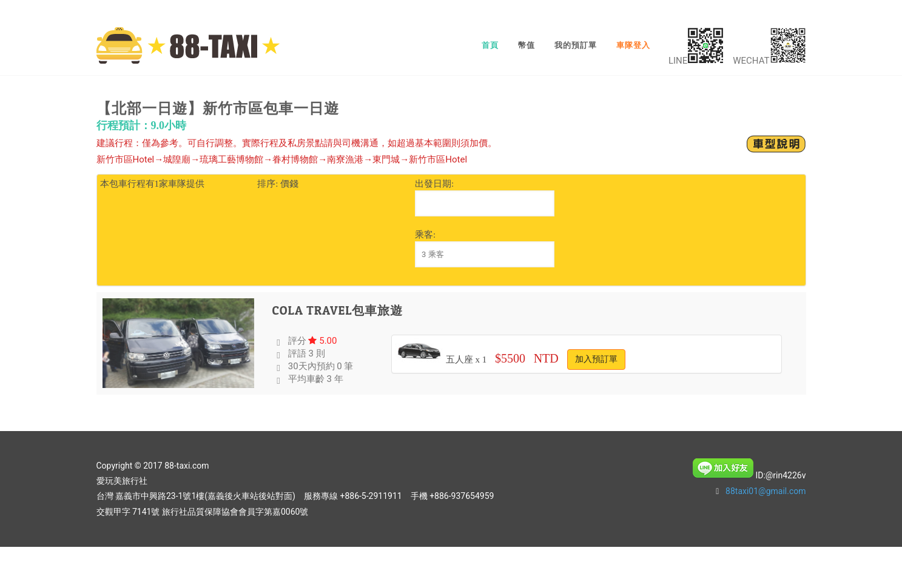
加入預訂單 (596, 359)
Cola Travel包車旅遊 (337, 310)
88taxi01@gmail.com (765, 491)
